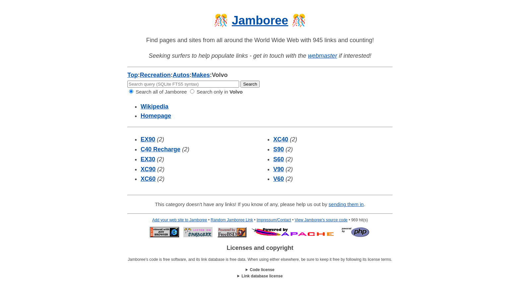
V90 (278, 169)
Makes (201, 75)
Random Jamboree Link (232, 220)
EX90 (148, 139)
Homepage (156, 115)
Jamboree (260, 20)
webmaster (322, 55)
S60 (278, 159)
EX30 (148, 159)
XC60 (148, 179)
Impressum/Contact (274, 220)
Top (132, 75)
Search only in (216, 92)
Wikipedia (154, 106)
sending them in (346, 204)
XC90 (148, 169)
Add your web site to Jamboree (179, 220)
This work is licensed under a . (260, 276)
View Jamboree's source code (321, 220)
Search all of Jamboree (158, 92)
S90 (278, 149)
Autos (181, 75)
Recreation (155, 75)
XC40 (280, 139)
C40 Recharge (160, 149)
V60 (278, 179)
